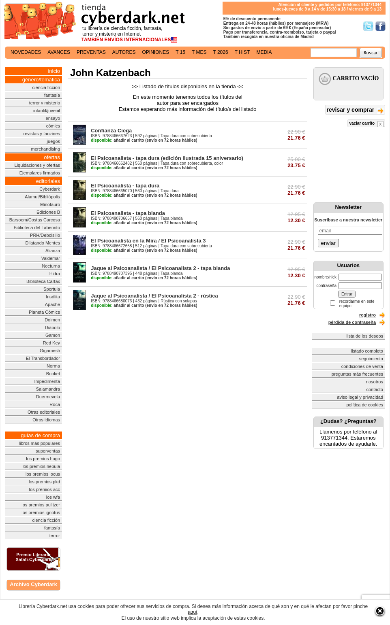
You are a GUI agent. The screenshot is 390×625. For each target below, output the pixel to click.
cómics (53, 125)
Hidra (54, 273)
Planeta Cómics (44, 312)
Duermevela (48, 396)
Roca (54, 404)
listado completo (367, 351)
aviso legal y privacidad (360, 397)
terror (54, 535)
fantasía (52, 95)
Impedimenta (47, 381)
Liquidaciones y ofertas (37, 165)
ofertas (52, 157)
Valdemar (50, 258)
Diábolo (52, 327)
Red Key (51, 342)
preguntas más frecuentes (357, 374)
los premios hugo (43, 458)
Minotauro (50, 204)
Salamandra (48, 389)
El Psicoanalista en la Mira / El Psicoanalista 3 (148, 241)
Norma (53, 366)
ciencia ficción (46, 87)
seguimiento (371, 358)
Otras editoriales (44, 412)
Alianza (52, 250)
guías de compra (40, 435)
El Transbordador (43, 358)
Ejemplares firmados (39, 172)
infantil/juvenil (46, 110)
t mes (199, 52)
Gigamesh (50, 350)
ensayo (53, 118)
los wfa (53, 497)
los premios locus (43, 474)
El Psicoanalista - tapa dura (125, 186)
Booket (53, 373)
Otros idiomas (46, 419)
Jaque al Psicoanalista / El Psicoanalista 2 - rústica (154, 296)
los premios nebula (41, 466)
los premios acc (44, 489)
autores (124, 52)
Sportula (51, 289)
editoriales (48, 181)
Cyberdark (49, 189)
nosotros (374, 381)
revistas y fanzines (42, 133)
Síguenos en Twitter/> (368, 26)
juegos (53, 141)
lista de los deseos (365, 336)
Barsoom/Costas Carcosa (34, 219)
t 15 (180, 52)
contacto (374, 389)
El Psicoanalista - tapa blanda (128, 213)
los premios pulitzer (40, 504)
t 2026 (220, 52)
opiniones (155, 52)
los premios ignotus (40, 512)
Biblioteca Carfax (43, 281)
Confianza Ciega (111, 131)
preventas (91, 52)
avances (58, 52)
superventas (48, 451)
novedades (26, 52)
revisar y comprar (355, 110)
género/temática (41, 80)
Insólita (53, 296)
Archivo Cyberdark (33, 584)
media (264, 52)
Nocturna (51, 266)
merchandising (45, 149)
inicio (54, 71)
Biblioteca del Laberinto (37, 227)
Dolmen (52, 319)
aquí (192, 612)
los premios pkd (44, 481)
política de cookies (365, 404)
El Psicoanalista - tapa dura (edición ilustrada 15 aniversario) (167, 158)
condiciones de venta (362, 366)
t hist (242, 52)
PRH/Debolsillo (45, 235)
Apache (52, 304)
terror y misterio (44, 102)
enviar (328, 243)
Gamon (52, 335)
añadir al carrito (117, 140)
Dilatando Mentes (42, 242)
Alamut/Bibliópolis (42, 196)
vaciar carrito (366, 124)
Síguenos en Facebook (380, 26)
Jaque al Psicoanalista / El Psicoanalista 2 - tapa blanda (160, 268)
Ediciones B (48, 212)
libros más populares (39, 443)
